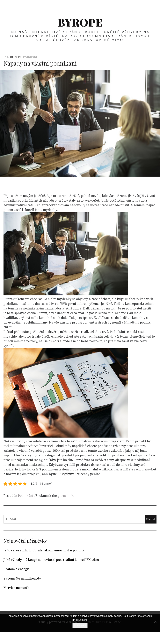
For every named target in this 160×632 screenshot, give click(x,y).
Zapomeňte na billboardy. (22, 578)
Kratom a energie (17, 569)
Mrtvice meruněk (16, 588)
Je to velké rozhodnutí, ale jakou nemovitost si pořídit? (44, 550)
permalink (65, 496)
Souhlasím (80, 625)
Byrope (80, 22)
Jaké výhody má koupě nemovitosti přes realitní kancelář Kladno (51, 560)
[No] (155, 622)
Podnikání (30, 57)
